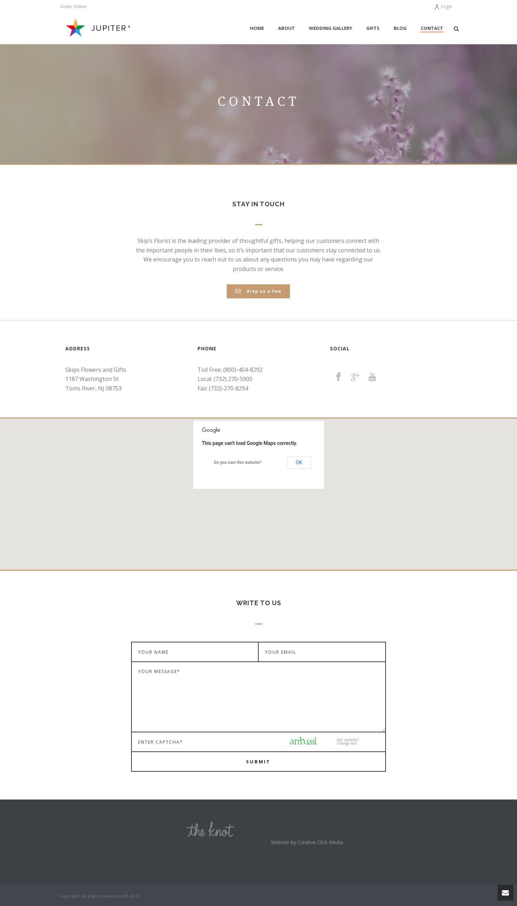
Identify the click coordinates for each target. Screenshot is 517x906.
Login (443, 6)
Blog (400, 28)
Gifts (373, 28)
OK (299, 462)
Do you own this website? (237, 462)
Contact (432, 28)
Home (257, 28)
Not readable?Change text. (348, 741)
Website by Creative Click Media (307, 842)
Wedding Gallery (330, 28)
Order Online (73, 6)
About (286, 28)
